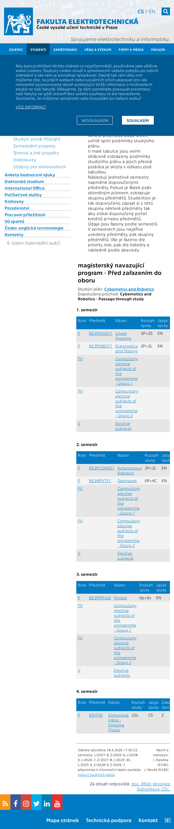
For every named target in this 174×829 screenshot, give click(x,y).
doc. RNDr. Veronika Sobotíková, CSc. (150, 786)
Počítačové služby (23, 194)
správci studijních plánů (96, 774)
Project (120, 597)
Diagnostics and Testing (126, 348)
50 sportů (14, 221)
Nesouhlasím (95, 120)
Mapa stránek (62, 820)
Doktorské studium (24, 181)
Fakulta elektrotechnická (87, 21)
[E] (168, 820)
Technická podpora (109, 820)
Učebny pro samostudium (39, 166)
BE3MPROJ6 (100, 597)
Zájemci (16, 49)
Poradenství (17, 207)
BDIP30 (96, 715)
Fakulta (158, 49)
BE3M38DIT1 (100, 345)
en (152, 11)
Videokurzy (24, 159)
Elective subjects (123, 426)
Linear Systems (123, 336)
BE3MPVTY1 (100, 480)
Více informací (31, 106)
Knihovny (14, 201)
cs (141, 11)
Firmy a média (131, 49)
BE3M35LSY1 (100, 333)
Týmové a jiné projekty (36, 152)
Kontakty (14, 234)
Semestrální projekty (34, 145)
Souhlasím (138, 120)
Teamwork (127, 480)
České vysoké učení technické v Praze (77, 27)
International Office (25, 187)
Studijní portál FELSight (36, 138)
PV (80, 358)
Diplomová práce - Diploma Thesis (118, 722)
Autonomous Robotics (129, 470)
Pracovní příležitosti (25, 214)
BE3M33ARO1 (101, 467)
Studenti (38, 49)
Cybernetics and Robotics (129, 288)
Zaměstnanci (65, 49)
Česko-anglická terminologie (34, 227)
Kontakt (148, 820)
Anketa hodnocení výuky (30, 174)
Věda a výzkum (97, 49)
